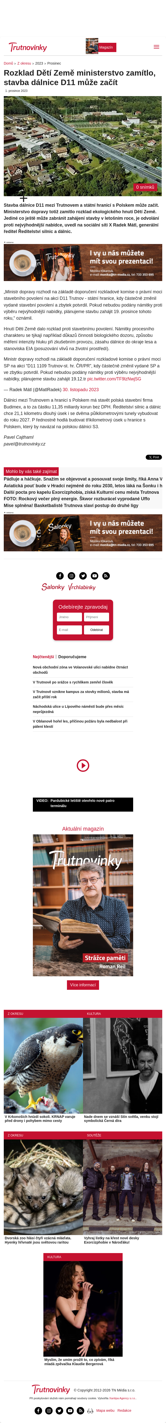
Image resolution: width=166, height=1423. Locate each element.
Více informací (83, 985)
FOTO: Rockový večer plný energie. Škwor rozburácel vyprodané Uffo (77, 498)
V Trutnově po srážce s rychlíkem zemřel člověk (73, 682)
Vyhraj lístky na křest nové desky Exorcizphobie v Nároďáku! (111, 1240)
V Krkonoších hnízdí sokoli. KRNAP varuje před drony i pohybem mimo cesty (40, 1119)
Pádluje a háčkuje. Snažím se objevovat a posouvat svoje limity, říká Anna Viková (83, 479)
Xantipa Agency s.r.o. (122, 1398)
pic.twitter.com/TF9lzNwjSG (114, 378)
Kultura (94, 1014)
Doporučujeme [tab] (72, 657)
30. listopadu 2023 (81, 389)
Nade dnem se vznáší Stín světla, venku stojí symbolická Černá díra (121, 1119)
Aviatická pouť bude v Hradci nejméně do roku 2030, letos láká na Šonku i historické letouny (83, 485)
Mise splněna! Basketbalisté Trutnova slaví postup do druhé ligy (71, 505)
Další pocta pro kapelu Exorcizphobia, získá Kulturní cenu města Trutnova (81, 492)
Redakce (124, 1410)
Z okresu (24, 63)
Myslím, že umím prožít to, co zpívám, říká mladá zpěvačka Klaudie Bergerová (79, 1362)
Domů (8, 63)
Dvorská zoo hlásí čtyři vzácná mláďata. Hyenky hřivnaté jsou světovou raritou (38, 1240)
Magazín (106, 47)
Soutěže (94, 1135)
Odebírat (96, 630)
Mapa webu (105, 1410)
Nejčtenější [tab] (43, 657)
